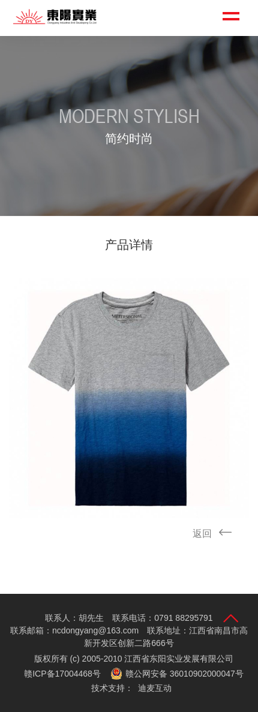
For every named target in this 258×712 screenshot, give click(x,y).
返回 (216, 533)
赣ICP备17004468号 (62, 673)
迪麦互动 (155, 688)
